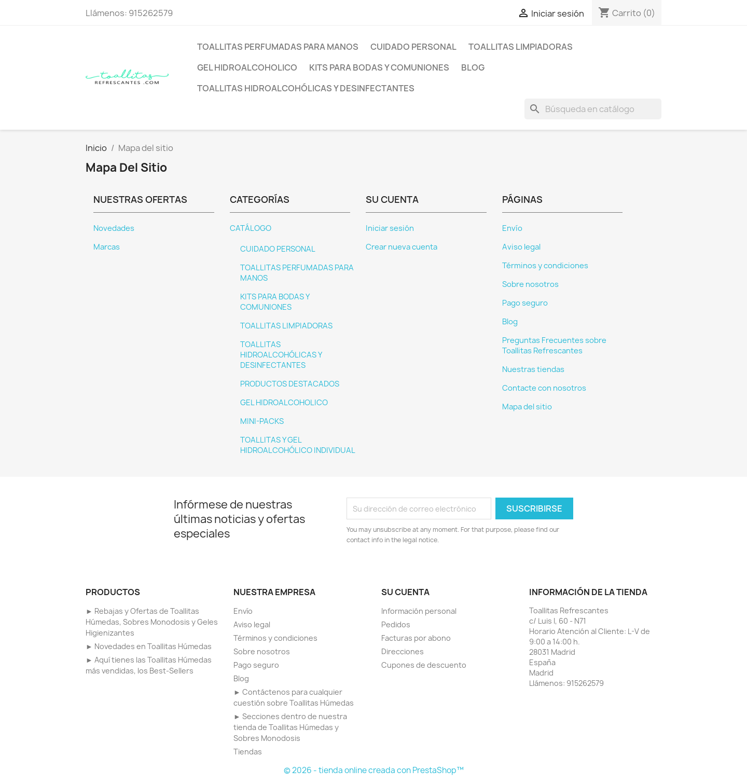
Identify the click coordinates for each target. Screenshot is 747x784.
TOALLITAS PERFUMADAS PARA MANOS (277, 46)
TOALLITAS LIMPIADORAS (520, 46)
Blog (510, 322)
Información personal (419, 611)
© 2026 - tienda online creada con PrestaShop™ (374, 770)
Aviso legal (521, 247)
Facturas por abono (416, 638)
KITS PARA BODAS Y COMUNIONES (379, 67)
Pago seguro (525, 303)
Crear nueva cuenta (401, 247)
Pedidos (395, 624)
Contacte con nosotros (544, 388)
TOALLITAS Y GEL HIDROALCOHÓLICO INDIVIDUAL (297, 445)
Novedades (113, 228)
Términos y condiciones (545, 265)
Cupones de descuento (423, 665)
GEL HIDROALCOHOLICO (247, 67)
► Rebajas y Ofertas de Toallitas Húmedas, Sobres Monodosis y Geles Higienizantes (152, 622)
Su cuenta (405, 592)
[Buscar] (592, 109)
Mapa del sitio (527, 407)
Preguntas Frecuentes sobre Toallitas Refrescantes (554, 345)
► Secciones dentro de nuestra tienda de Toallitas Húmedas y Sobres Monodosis (290, 727)
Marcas (106, 247)
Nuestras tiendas (533, 369)
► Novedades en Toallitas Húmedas (149, 646)
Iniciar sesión (390, 228)
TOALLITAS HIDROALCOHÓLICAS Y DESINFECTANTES (305, 88)
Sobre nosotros (530, 284)
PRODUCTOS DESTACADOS (289, 384)
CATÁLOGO (250, 228)
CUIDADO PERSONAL (413, 46)
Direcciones (402, 651)
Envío (512, 228)
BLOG (473, 67)
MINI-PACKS (262, 421)
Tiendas (247, 752)
